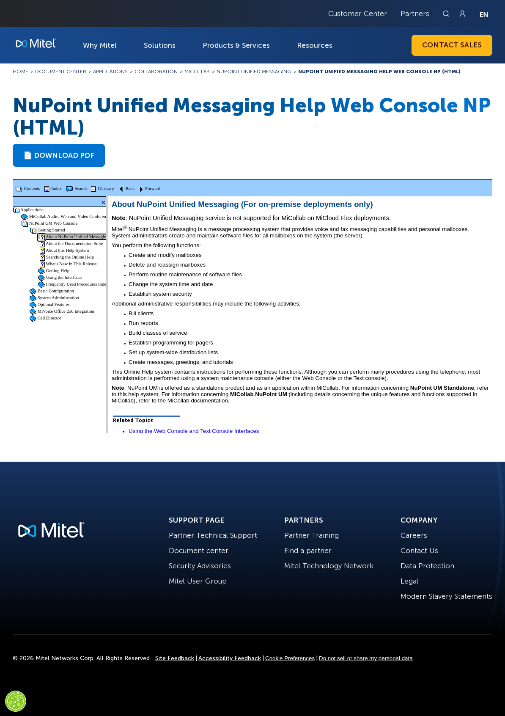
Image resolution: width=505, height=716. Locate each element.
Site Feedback (174, 658)
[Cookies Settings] (15, 701)
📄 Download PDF (58, 155)
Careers (414, 535)
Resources (314, 45)
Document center (198, 550)
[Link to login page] (462, 13)
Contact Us (419, 550)
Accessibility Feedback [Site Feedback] (229, 658)
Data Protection (427, 566)
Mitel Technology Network (328, 566)
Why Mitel (100, 45)
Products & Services (236, 45)
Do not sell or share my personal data (366, 658)
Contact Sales (452, 45)
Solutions (160, 45)
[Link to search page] (447, 13)
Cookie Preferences (290, 658)
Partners (415, 13)
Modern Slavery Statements (446, 596)
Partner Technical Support (213, 535)
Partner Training (311, 535)
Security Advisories (200, 566)
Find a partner (308, 550)
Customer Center (357, 13)
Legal (409, 581)
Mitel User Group (198, 581)
